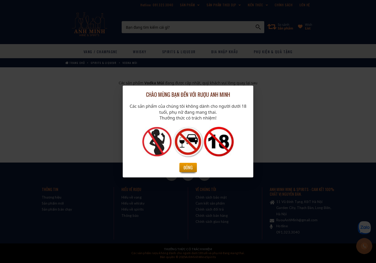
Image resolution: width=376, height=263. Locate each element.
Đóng (188, 140)
